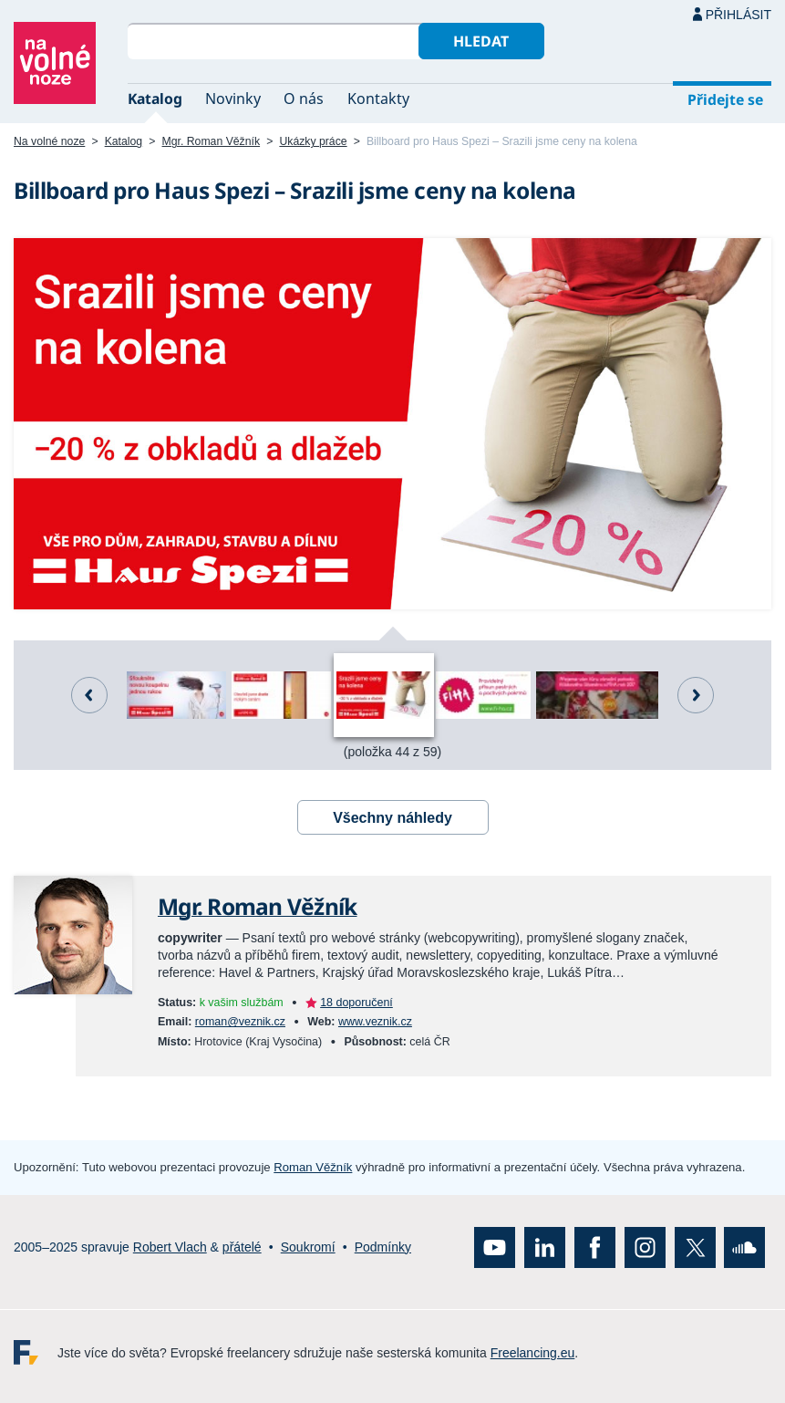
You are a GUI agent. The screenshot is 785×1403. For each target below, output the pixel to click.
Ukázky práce (312, 141)
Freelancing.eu (35, 1352)
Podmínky (383, 1247)
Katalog (155, 98)
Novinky (233, 98)
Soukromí (308, 1247)
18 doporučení (356, 1002)
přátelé (242, 1247)
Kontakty (378, 98)
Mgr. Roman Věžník (211, 141)
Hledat (481, 41)
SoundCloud (744, 1247)
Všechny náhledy (392, 818)
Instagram (645, 1247)
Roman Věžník (313, 1167)
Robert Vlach (170, 1247)
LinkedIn (544, 1247)
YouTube (494, 1247)
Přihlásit (738, 14)
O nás (304, 98)
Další (695, 695)
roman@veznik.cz (240, 1021)
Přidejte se (725, 99)
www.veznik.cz (375, 1021)
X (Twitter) (695, 1247)
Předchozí (89, 695)
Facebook (594, 1247)
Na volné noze (49, 141)
